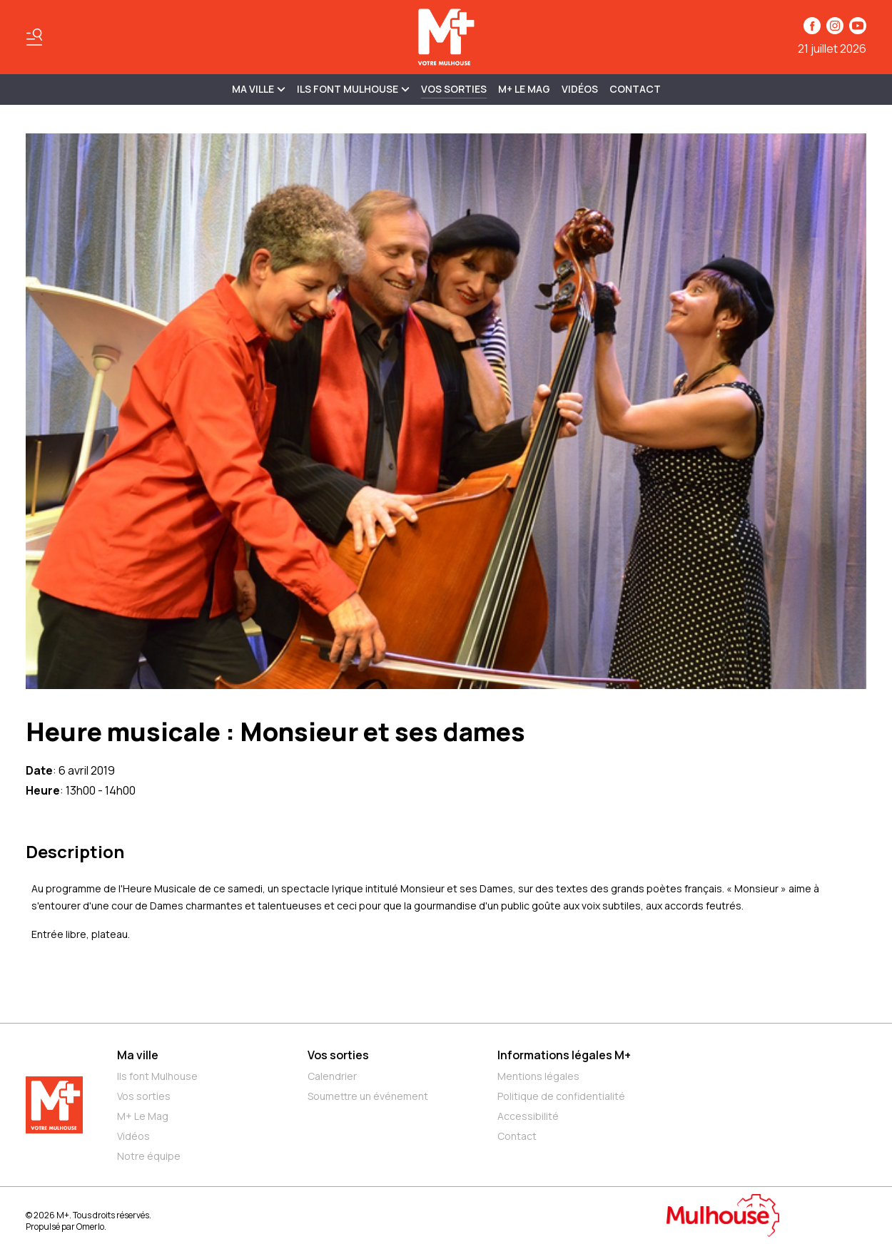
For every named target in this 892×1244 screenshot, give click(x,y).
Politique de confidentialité (561, 1096)
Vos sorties (454, 89)
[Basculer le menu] (34, 37)
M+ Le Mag (524, 89)
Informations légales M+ (564, 1055)
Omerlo (90, 1226)
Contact (635, 89)
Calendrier (332, 1076)
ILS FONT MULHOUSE (353, 89)
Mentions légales (538, 1076)
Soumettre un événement (368, 1096)
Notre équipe (149, 1156)
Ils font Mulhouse (157, 1076)
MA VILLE (258, 89)
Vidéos (580, 89)
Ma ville (137, 1055)
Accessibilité (528, 1116)
